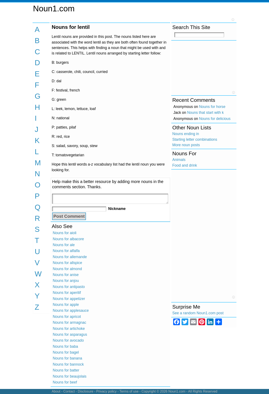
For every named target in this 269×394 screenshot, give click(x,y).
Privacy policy (106, 391)
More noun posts (186, 145)
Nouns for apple (66, 304)
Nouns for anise (66, 275)
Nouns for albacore (68, 239)
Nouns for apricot (67, 316)
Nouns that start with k (205, 112)
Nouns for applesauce (71, 310)
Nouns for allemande (70, 257)
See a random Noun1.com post (198, 313)
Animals (179, 160)
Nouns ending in (185, 134)
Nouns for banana (67, 358)
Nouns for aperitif (67, 293)
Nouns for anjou (66, 281)
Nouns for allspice (67, 263)
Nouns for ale (64, 245)
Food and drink (184, 165)
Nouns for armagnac (69, 322)
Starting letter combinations (194, 139)
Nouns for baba (65, 346)
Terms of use (128, 391)
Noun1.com (54, 8)
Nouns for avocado (68, 340)
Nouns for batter (66, 370)
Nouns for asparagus (70, 334)
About (56, 391)
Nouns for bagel (66, 352)
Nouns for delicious (215, 119)
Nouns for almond (67, 269)
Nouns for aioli (64, 233)
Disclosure (85, 391)
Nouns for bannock (68, 364)
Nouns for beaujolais (69, 376)
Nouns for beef (65, 382)
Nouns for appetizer (69, 299)
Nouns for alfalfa (66, 251)
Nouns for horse (212, 107)
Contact (69, 391)
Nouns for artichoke (69, 328)
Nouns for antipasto (69, 287)
